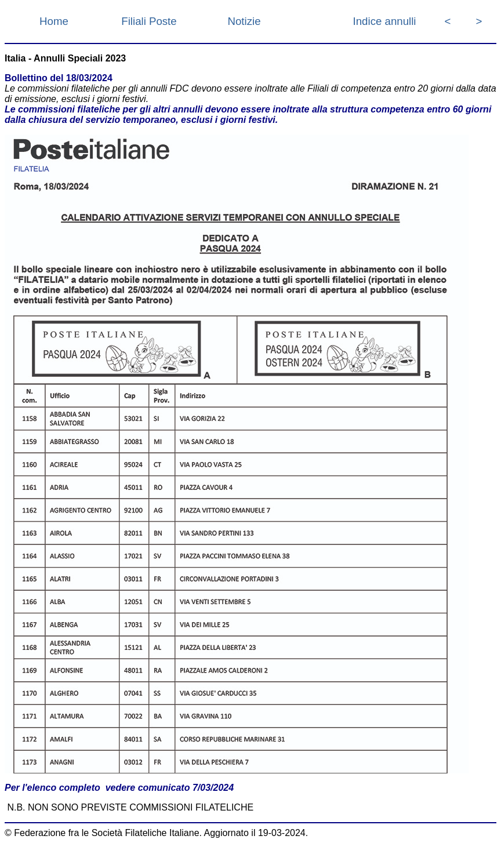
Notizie (243, 21)
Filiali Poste (148, 21)
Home (53, 21)
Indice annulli (384, 21)
